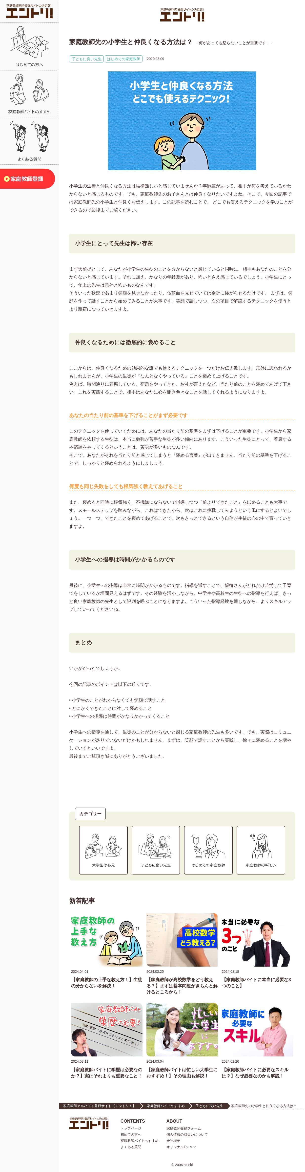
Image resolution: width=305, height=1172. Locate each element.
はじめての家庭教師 (123, 59)
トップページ (131, 1128)
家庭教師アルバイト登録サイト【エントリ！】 (99, 1106)
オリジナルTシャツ (181, 1147)
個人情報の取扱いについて (187, 1134)
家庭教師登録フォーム (183, 1128)
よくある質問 (131, 1147)
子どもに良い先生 (87, 59)
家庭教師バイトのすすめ (166, 1106)
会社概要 (173, 1141)
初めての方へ (131, 1134)
